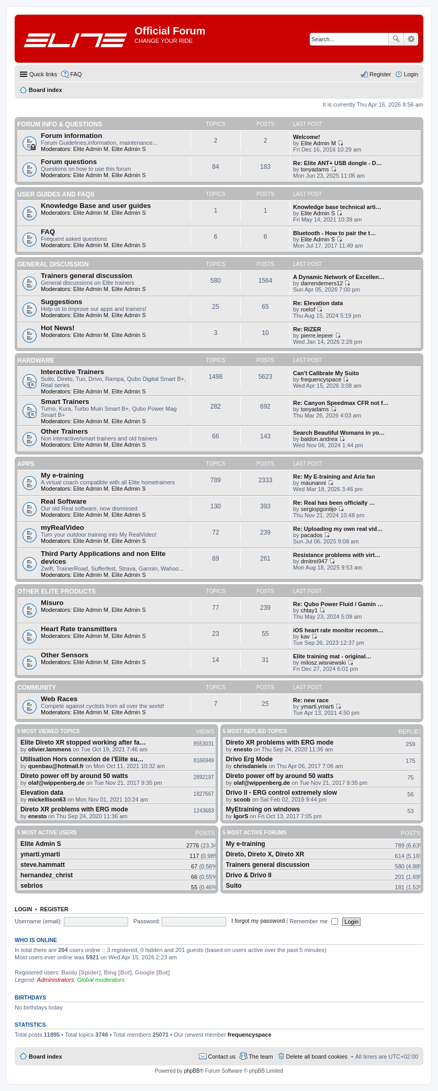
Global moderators (101, 980)
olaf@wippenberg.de (56, 783)
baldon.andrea (319, 439)
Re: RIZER (307, 329)
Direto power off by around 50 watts (74, 776)
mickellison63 (47, 799)
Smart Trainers (65, 401)
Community (36, 687)
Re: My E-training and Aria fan (334, 476)
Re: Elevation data (318, 303)
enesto (37, 816)
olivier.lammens (50, 749)
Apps (26, 464)
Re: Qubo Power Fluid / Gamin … (338, 604)
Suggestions (61, 302)
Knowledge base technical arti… (337, 207)
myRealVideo (62, 527)
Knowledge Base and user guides (96, 206)
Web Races (59, 699)
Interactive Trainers (72, 372)
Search (396, 39)
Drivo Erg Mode (249, 759)
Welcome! (306, 137)
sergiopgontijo (319, 509)
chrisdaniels (250, 766)
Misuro (52, 603)
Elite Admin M (90, 149)
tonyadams (315, 169)
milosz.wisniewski (323, 662)
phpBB (192, 1071)
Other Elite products (56, 591)
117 (194, 856)
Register (54, 909)
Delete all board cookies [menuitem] (316, 1056)
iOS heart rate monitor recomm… (338, 630)
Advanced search (411, 39)
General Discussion (52, 264)
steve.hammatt (42, 864)
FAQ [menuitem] (76, 74)
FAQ (48, 232)
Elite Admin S (128, 149)
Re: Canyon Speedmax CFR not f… (341, 403)
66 (194, 877)
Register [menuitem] (380, 74)
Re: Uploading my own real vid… (338, 529)
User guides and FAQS (56, 194)
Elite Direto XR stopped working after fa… (83, 742)
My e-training (62, 475)
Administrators (55, 980)
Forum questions (69, 162)
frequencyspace (321, 379)
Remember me (313, 921)
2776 (192, 845)
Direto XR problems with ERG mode (74, 809)
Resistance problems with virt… (336, 555)
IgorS (240, 816)
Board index (45, 1056)
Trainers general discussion (86, 276)
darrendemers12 (322, 283)
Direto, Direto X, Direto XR (265, 854)
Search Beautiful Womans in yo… (339, 433)
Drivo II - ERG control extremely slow (281, 792)
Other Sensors (64, 655)
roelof (308, 309)
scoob (241, 799)
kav (305, 636)
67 (194, 866)
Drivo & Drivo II (249, 875)
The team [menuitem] (261, 1056)
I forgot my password (258, 921)
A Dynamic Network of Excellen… (339, 277)
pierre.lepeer (317, 335)
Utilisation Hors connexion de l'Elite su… (81, 759)
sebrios (31, 885)
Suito (234, 885)
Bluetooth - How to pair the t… (334, 233)
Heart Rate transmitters (79, 629)
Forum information (71, 136)
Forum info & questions (59, 124)
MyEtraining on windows (263, 809)
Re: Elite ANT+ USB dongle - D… (337, 163)
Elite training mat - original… (332, 656)
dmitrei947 (314, 561)
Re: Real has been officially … (334, 503)
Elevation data (41, 792)
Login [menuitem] (411, 74)
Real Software (63, 501)
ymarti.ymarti (317, 706)
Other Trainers (64, 431)
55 (194, 887)
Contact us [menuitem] (222, 1056)
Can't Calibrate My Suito (326, 373)
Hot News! (57, 328)
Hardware (35, 360)
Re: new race (311, 700)
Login (23, 909)
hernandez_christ (46, 875)
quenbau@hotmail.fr (56, 766)
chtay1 (309, 610)
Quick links (43, 74)
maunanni (313, 483)
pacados (312, 535)
